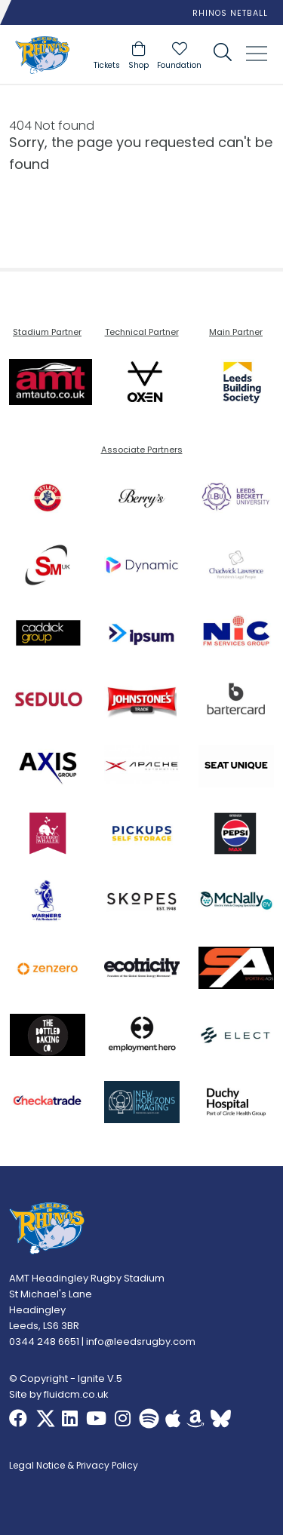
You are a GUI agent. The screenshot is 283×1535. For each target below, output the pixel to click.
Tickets (107, 65)
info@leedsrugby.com (140, 1341)
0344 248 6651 (44, 1341)
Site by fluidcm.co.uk (59, 1394)
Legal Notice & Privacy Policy (73, 1466)
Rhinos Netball (230, 13)
